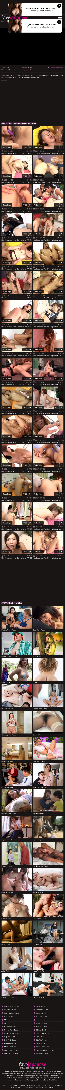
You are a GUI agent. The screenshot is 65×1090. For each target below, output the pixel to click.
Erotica (7, 1023)
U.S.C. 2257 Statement (44, 1087)
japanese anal (29, 77)
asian (32, 75)
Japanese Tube (42, 1010)
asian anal (12, 77)
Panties (45, 75)
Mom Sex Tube (10, 1047)
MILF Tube (8, 1020)
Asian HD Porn (42, 1023)
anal (12, 75)
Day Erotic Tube (42, 1033)
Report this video (55, 68)
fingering (52, 75)
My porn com (41, 1016)
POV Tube (40, 1037)
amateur (26, 75)
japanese (38, 75)
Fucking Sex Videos (11, 1013)
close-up (20, 77)
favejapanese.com (24, 1085)
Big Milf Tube (9, 1037)
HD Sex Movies (10, 1026)
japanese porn (42, 1006)
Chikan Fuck (41, 1030)
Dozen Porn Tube (11, 1006)
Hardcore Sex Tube (43, 1020)
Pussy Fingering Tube (45, 1050)
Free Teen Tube (10, 1043)
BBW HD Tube (10, 1040)
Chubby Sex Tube (11, 1033)
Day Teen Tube (10, 1010)
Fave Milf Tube (42, 1053)
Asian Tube (40, 1043)
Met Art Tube (41, 1026)
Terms (58, 1085)
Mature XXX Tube (11, 1053)
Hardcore (18, 75)
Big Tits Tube (41, 1040)
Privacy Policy (18, 1087)
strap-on (38, 77)
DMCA (30, 1087)
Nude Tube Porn (42, 1047)
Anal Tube (8, 1016)
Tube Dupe (30, 70)
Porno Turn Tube (11, 1030)
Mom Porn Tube (11, 1050)
